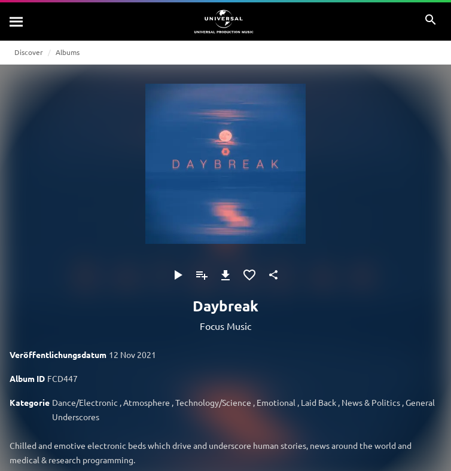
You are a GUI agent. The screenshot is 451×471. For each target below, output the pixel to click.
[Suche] (17, 21)
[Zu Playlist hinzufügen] (201, 275)
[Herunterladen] (225, 275)
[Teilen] (273, 275)
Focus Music (225, 326)
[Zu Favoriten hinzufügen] (249, 275)
